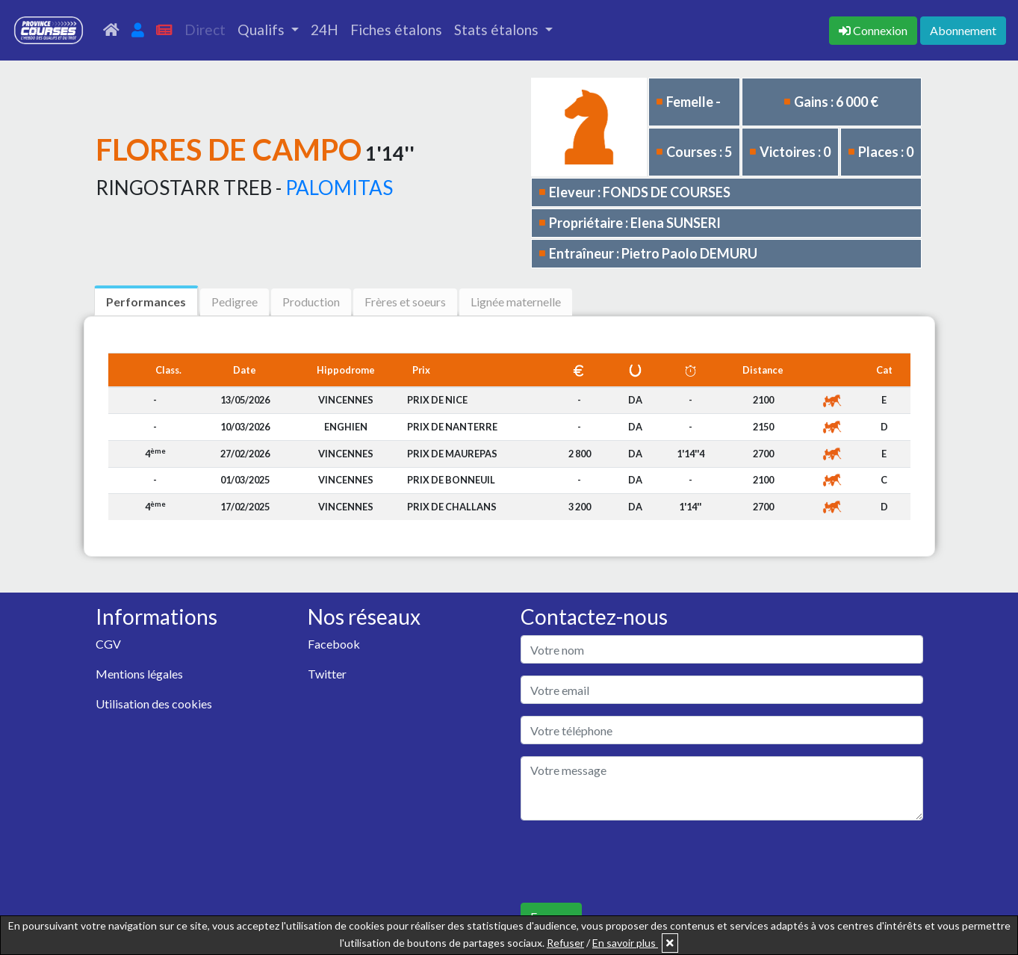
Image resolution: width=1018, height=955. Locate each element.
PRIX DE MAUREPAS (452, 454)
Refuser (565, 942)
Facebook (334, 644)
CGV (108, 644)
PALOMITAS (339, 188)
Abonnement (963, 30)
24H (324, 29)
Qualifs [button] (263, 29)
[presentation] (634, 861)
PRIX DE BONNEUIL (451, 480)
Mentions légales (139, 674)
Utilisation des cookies (154, 703)
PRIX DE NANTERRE (452, 427)
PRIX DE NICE (437, 400)
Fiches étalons (396, 29)
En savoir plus (625, 942)
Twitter (327, 674)
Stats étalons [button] (497, 29)
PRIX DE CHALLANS (452, 507)
